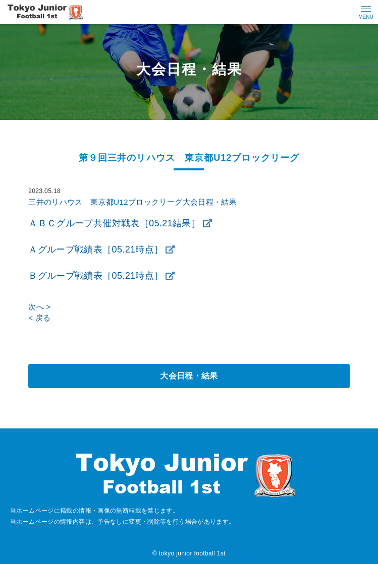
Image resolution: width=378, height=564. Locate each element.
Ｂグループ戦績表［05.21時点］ (95, 276)
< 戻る (39, 318)
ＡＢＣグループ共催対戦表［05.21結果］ (114, 223)
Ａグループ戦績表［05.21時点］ (95, 249)
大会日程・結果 (189, 375)
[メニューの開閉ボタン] (366, 12)
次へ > (39, 306)
